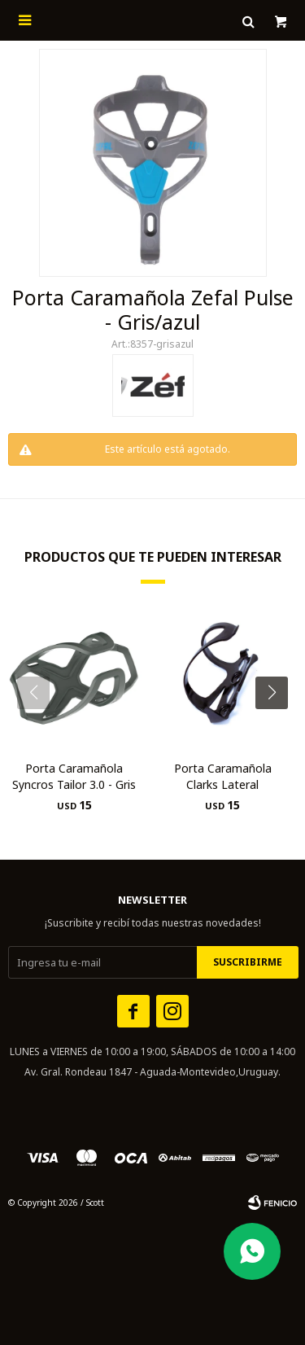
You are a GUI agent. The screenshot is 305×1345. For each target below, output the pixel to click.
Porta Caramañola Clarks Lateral (223, 776)
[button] (278, 725)
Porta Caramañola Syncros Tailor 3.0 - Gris (74, 776)
